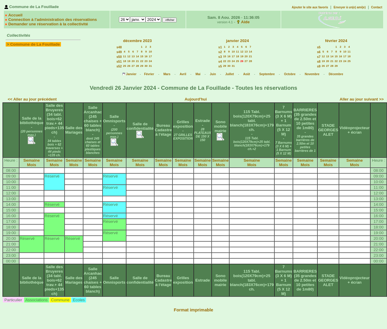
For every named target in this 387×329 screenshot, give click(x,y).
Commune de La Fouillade (35, 44)
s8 (319, 61)
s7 (319, 56)
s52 (119, 66)
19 (128, 61)
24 (150, 61)
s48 (119, 47)
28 (137, 65)
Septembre (267, 74)
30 (145, 65)
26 (128, 65)
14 (137, 56)
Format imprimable (193, 310)
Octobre (289, 74)
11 (124, 56)
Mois (31, 165)
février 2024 (336, 40)
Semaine (31, 160)
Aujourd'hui (196, 99)
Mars (166, 74)
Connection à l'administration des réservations (52, 19)
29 (141, 65)
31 (150, 65)
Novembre (312, 74)
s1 (220, 47)
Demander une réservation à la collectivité (48, 24)
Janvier (131, 74)
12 (128, 56)
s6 (319, 52)
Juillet (229, 74)
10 (150, 51)
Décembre (336, 74)
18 (124, 61)
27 (132, 65)
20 (132, 61)
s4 (220, 61)
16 (145, 56)
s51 (119, 61)
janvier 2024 (237, 40)
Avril (183, 74)
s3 (220, 56)
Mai (198, 74)
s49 (119, 52)
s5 (220, 66)
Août (246, 74)
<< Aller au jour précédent (32, 99)
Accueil (15, 15)
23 (145, 61)
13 (132, 56)
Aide (245, 22)
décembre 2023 (137, 40)
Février (149, 74)
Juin (213, 74)
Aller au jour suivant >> (362, 99)
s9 (319, 66)
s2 (220, 52)
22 (141, 61)
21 (137, 61)
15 (141, 56)
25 (124, 65)
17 (150, 56)
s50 (119, 56)
